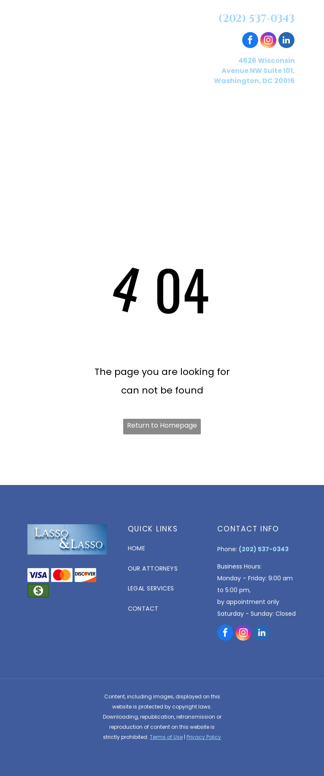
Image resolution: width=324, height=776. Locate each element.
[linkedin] (286, 41)
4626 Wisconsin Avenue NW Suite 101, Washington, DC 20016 (254, 71)
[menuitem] (63, 108)
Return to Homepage (162, 425)
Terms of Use (166, 737)
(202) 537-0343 (256, 19)
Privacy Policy (203, 737)
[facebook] (250, 41)
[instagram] (268, 41)
